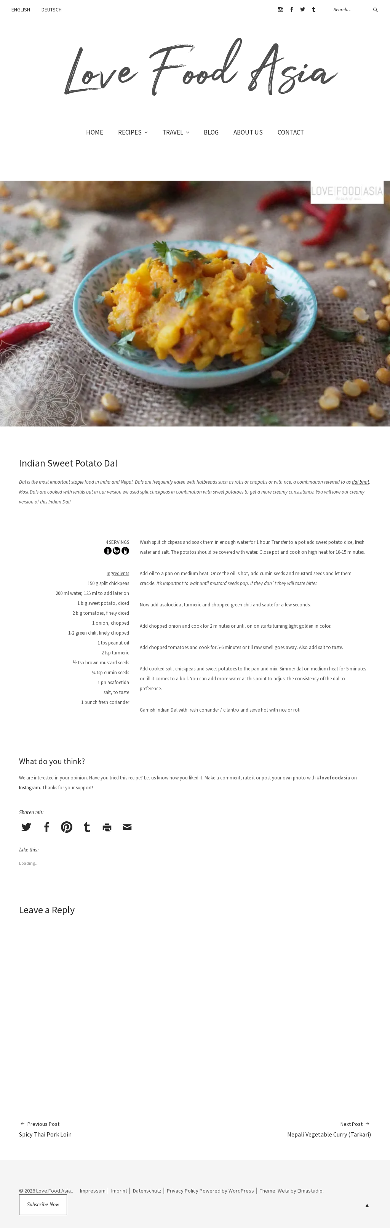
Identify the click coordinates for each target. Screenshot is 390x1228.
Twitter (302, 9)
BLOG (211, 132)
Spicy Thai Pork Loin (45, 1129)
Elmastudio (310, 1190)
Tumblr (313, 9)
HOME (94, 132)
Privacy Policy (182, 1190)
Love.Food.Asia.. (54, 1190)
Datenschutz (147, 1190)
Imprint (119, 1190)
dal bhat (360, 482)
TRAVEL (172, 132)
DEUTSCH (52, 9)
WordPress (241, 1190)
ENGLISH (20, 9)
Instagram (280, 9)
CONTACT (291, 132)
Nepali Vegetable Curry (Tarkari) (329, 1129)
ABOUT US (248, 132)
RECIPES (130, 132)
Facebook (291, 9)
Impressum (92, 1190)
